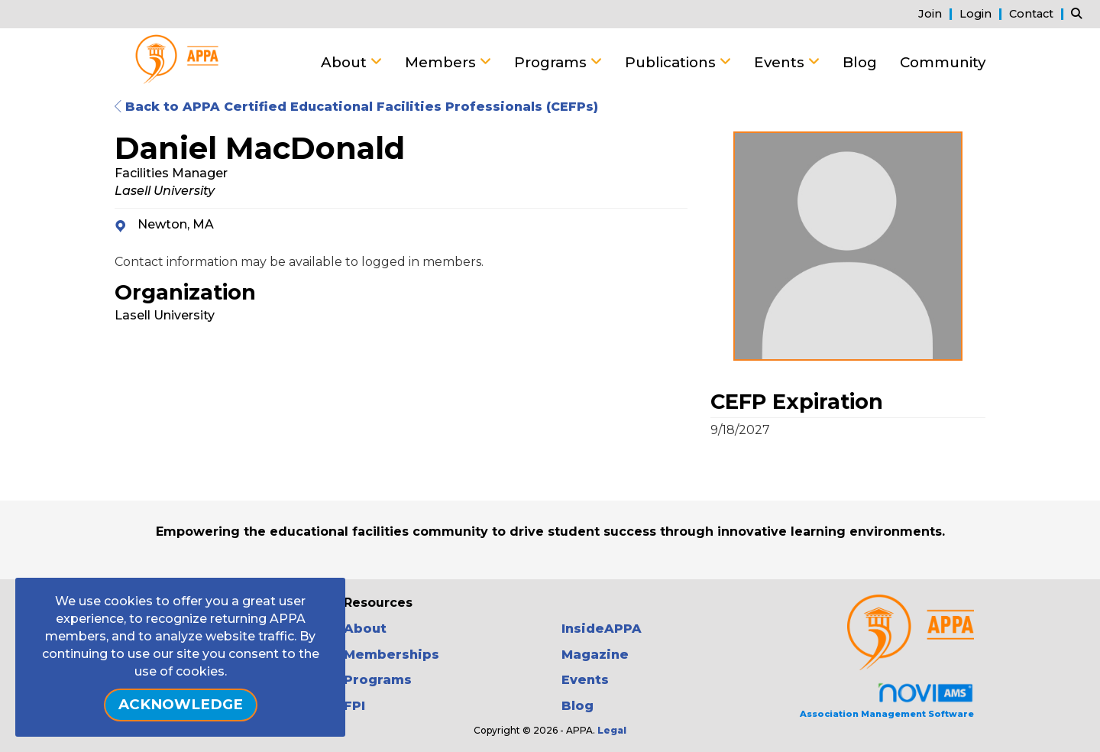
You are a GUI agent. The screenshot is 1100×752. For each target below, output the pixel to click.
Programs (552, 62)
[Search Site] (1080, 13)
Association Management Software (887, 700)
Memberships (391, 654)
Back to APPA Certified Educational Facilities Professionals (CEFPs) (356, 106)
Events (781, 62)
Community (942, 62)
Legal (611, 730)
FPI (354, 706)
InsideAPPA (601, 628)
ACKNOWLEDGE (180, 704)
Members (442, 62)
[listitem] (937, 13)
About (345, 62)
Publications (672, 62)
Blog (860, 62)
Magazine (595, 654)
